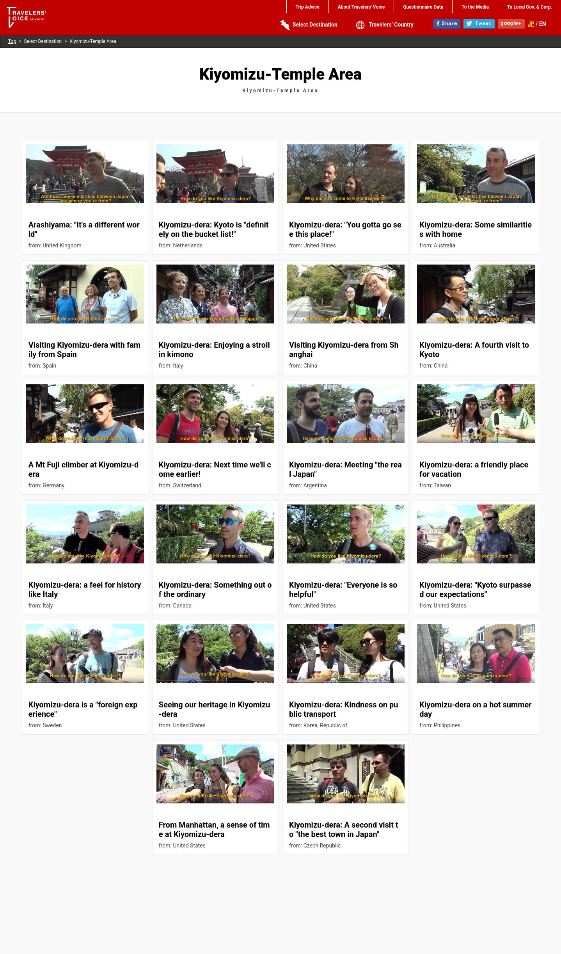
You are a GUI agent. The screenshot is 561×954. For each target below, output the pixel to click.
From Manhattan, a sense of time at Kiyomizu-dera (214, 829)
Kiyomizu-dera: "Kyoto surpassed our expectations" (475, 589)
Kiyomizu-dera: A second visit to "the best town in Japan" (343, 829)
